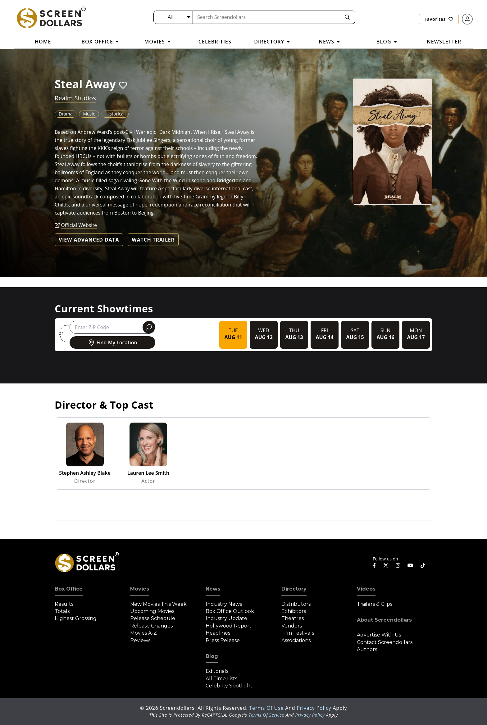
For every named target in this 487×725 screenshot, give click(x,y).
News (213, 589)
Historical (115, 114)
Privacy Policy (315, 708)
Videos (366, 589)
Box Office (69, 589)
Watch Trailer (153, 239)
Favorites (439, 19)
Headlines (218, 633)
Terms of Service (266, 715)
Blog (212, 656)
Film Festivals (297, 633)
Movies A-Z (143, 633)
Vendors (291, 626)
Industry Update (226, 618)
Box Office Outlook (230, 611)
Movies (139, 589)
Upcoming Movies (152, 611)
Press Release (223, 640)
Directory (294, 589)
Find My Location (112, 342)
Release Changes (151, 626)
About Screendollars (384, 620)
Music (89, 114)
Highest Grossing (76, 618)
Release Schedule (152, 618)
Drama (65, 114)
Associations (296, 640)
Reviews (140, 640)
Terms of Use (267, 708)
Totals (62, 611)
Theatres (292, 618)
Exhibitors (293, 611)
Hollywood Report (229, 626)
